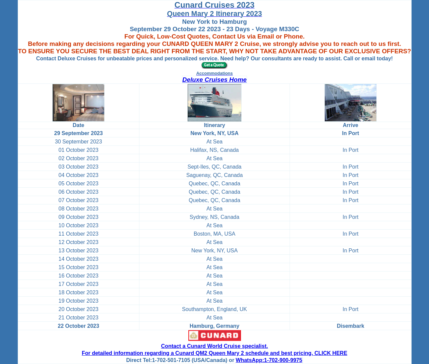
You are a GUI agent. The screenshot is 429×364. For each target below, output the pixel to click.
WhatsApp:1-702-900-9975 (269, 360)
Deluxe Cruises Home (214, 79)
